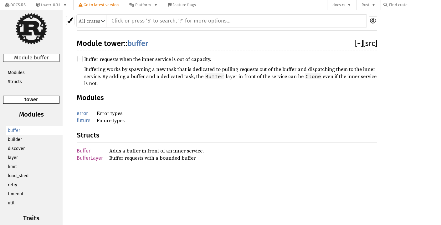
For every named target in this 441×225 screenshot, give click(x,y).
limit (12, 166)
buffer (14, 130)
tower (31, 99)
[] (359, 43)
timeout (15, 194)
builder (15, 139)
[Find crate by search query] (414, 5)
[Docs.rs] (15, 5)
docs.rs (338, 4)
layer (13, 157)
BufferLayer (90, 158)
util (11, 203)
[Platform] (143, 5)
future (83, 120)
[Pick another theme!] (70, 20)
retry (12, 185)
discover (16, 148)
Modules (16, 72)
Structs (15, 81)
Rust (366, 4)
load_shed (18, 175)
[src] (370, 43)
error (82, 113)
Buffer (83, 151)
